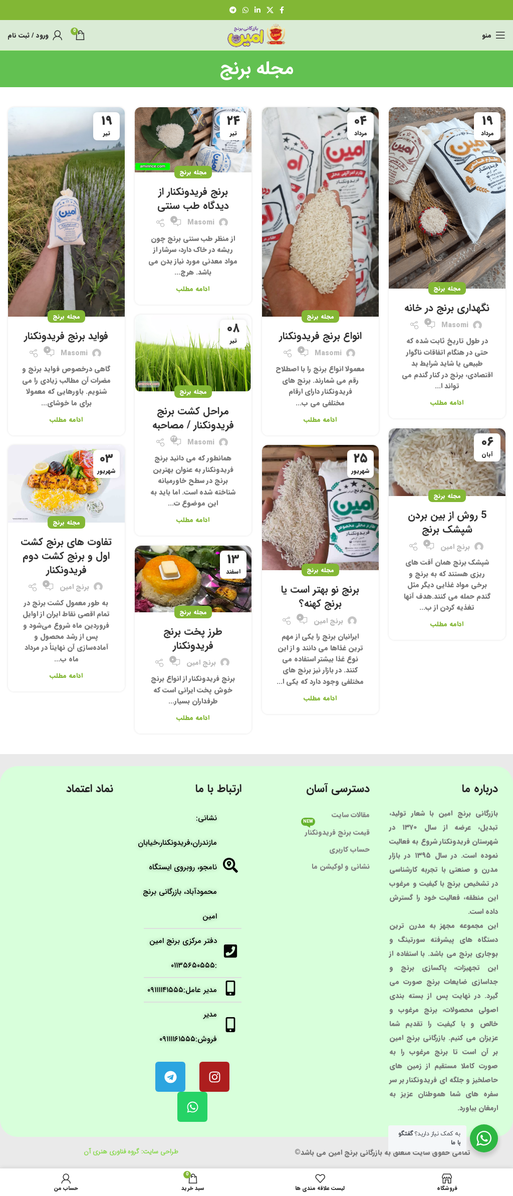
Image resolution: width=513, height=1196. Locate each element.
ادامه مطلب (446, 402)
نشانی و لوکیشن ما (341, 866)
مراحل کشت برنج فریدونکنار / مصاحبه (193, 418)
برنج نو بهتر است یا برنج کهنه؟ (320, 596)
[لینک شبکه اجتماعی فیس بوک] (282, 10)
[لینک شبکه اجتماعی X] (270, 10)
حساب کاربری (349, 849)
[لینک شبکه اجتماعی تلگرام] (232, 10)
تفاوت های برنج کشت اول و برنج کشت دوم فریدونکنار (66, 556)
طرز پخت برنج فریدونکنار (192, 638)
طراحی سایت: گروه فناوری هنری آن (131, 1151)
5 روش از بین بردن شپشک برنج (447, 522)
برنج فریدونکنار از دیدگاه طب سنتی (193, 198)
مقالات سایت (351, 814)
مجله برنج (447, 288)
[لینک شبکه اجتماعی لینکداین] (257, 10)
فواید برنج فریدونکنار (66, 336)
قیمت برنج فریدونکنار (335, 831)
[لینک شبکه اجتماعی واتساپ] (245, 10)
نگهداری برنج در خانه (446, 308)
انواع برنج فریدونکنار (320, 336)
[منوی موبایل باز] (493, 35)
